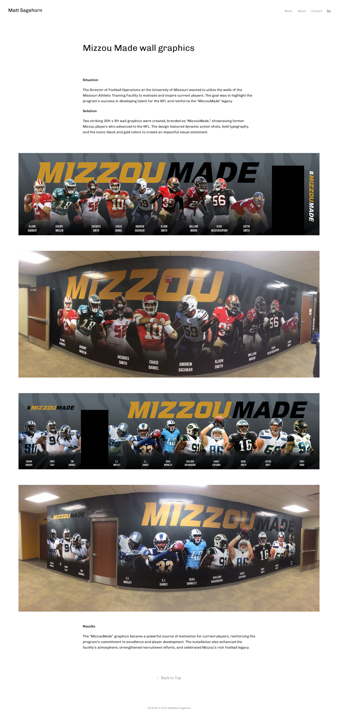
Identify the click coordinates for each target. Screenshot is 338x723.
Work (288, 11)
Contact (316, 11)
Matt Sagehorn (25, 10)
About (302, 11)
